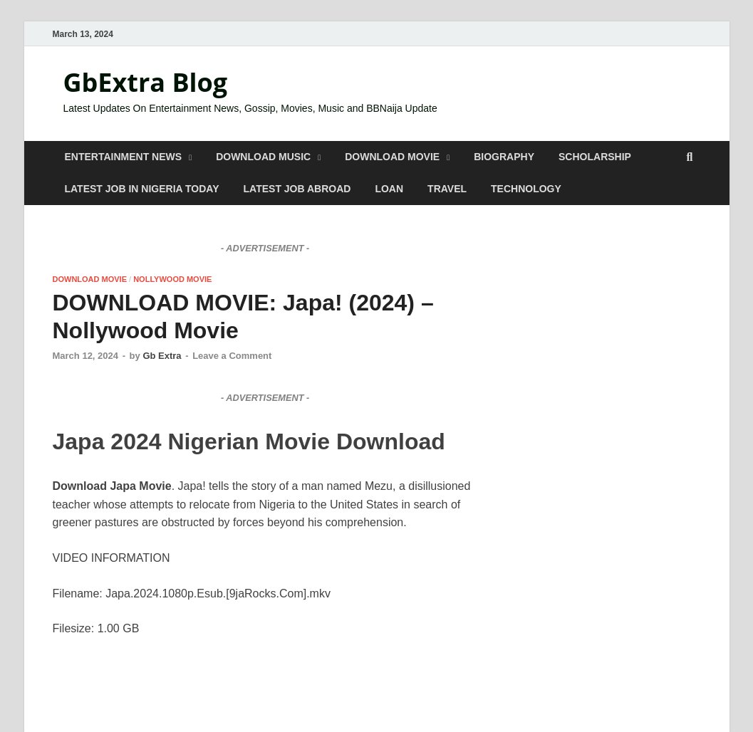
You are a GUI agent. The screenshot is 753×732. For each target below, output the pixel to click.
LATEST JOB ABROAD (297, 188)
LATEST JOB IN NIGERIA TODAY (142, 188)
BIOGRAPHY (504, 156)
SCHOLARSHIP (595, 156)
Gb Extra (161, 355)
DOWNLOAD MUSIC (263, 156)
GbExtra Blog (145, 82)
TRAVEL (447, 188)
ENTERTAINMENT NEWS (123, 156)
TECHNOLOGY (526, 188)
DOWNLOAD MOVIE (392, 156)
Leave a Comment (231, 355)
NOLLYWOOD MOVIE (172, 279)
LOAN (389, 188)
